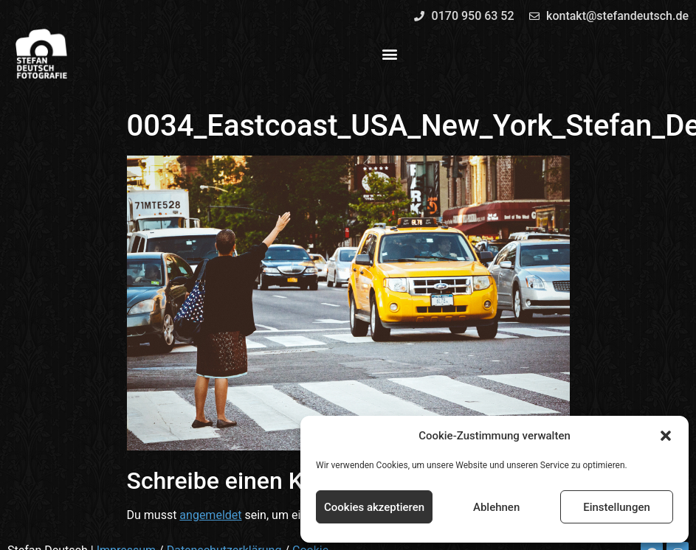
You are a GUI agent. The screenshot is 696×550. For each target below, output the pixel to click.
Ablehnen (496, 507)
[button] (665, 435)
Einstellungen (616, 507)
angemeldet (210, 515)
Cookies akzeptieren (374, 507)
